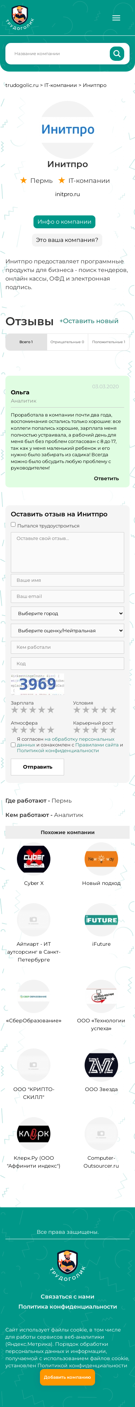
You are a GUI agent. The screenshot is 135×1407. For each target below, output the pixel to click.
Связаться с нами (67, 1296)
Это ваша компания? (67, 240)
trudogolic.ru (22, 85)
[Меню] (116, 18)
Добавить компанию (67, 1377)
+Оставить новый (88, 321)
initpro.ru (67, 194)
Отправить (37, 767)
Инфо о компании (64, 221)
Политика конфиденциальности (67, 1306)
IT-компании (60, 85)
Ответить (106, 478)
